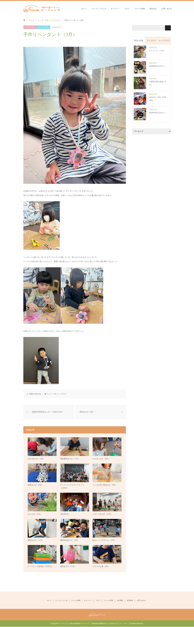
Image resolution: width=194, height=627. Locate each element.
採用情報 (130, 600)
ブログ (127, 9)
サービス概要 (76, 600)
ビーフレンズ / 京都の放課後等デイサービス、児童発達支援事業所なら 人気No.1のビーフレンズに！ (94, 624)
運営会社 (153, 9)
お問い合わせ (166, 9)
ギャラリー (115, 9)
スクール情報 (139, 9)
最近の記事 (138, 40)
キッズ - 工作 (30, 27)
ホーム (84, 9)
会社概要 (120, 600)
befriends (37, 394)
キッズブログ (43, 27)
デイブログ (151, 40)
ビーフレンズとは (99, 9)
